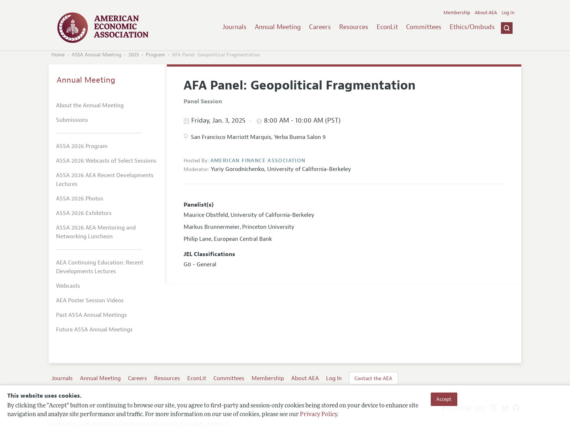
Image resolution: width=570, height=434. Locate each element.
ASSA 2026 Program (82, 146)
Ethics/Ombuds (472, 27)
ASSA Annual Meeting (96, 55)
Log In (508, 13)
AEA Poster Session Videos (90, 300)
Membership (456, 13)
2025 (133, 55)
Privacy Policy (318, 415)
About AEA (486, 13)
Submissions (72, 120)
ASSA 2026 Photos (79, 198)
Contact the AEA (373, 378)
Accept (443, 399)
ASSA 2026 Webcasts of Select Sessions (106, 160)
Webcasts (68, 286)
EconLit (387, 27)
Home (58, 55)
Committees (423, 27)
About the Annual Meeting (90, 105)
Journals (234, 27)
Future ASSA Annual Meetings (94, 329)
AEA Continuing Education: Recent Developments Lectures (99, 267)
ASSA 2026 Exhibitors (84, 213)
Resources (353, 27)
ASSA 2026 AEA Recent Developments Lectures (104, 180)
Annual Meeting (278, 27)
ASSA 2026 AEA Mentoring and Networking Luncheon (96, 232)
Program (155, 55)
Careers (320, 27)
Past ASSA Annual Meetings (91, 315)
